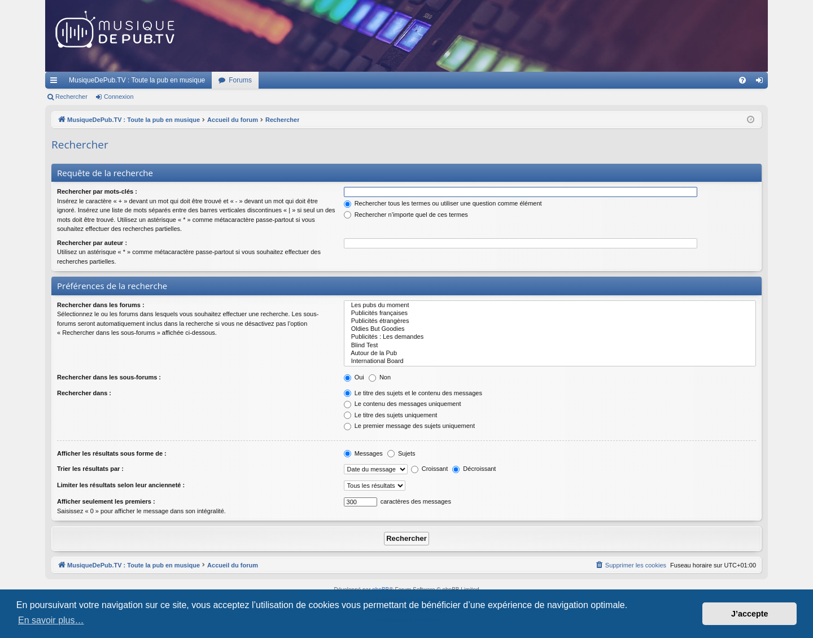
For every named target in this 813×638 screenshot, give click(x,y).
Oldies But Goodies (550, 329)
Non (380, 377)
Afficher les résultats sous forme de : (112, 453)
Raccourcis (56, 82)
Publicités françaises (550, 313)
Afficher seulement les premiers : (106, 501)
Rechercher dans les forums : (101, 304)
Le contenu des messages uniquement (402, 403)
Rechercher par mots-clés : (97, 191)
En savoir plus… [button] (51, 620)
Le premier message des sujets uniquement (409, 425)
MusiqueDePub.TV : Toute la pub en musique (137, 80)
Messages (363, 453)
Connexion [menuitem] (762, 82)
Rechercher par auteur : (92, 242)
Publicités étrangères (550, 321)
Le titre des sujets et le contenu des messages (413, 393)
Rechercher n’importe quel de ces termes (406, 214)
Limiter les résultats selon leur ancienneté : (121, 485)
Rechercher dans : (84, 393)
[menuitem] (742, 80)
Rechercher (71, 96)
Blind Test (550, 345)
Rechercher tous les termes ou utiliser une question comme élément (443, 203)
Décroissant (474, 468)
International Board (550, 361)
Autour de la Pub (550, 353)
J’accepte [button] (749, 613)
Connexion (119, 96)
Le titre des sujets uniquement (391, 415)
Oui (354, 377)
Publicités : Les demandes (550, 337)
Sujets (401, 453)
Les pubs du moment (550, 305)
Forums (240, 80)
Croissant (429, 468)
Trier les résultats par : (90, 468)
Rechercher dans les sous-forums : (109, 377)
